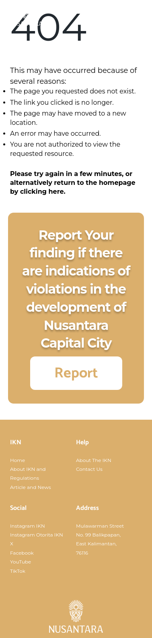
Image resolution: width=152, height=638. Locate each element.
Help (82, 442)
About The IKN (93, 460)
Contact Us (89, 469)
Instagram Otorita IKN (36, 535)
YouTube (20, 562)
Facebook (22, 553)
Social (18, 508)
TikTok (17, 571)
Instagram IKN (27, 526)
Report (76, 373)
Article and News (30, 487)
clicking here (42, 191)
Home (17, 460)
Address (87, 508)
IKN (15, 442)
